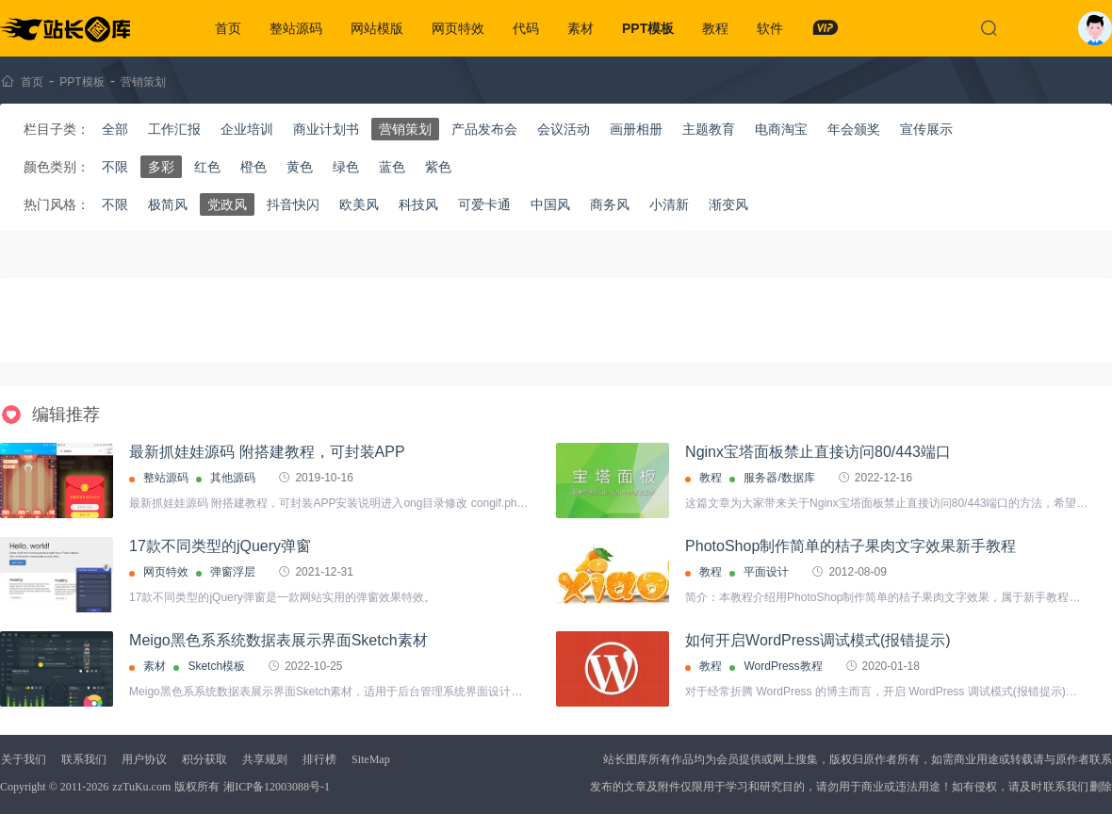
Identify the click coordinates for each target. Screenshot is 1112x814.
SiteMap (371, 759)
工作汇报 (174, 129)
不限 (115, 166)
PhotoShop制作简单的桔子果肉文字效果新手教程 (850, 546)
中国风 (550, 204)
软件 (770, 28)
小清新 (669, 204)
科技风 (418, 204)
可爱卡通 (484, 204)
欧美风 (359, 204)
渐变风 (728, 204)
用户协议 (144, 759)
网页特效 (458, 28)
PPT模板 (648, 28)
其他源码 (232, 477)
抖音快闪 (293, 204)
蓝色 (392, 166)
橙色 (253, 166)
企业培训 (247, 129)
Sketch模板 (216, 666)
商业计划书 (326, 129)
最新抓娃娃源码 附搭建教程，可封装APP (266, 452)
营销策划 (143, 82)
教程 (715, 28)
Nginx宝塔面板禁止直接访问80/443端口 (818, 452)
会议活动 (563, 129)
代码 (526, 28)
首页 (228, 28)
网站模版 (377, 28)
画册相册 (636, 129)
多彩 (161, 166)
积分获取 (204, 759)
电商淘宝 (781, 129)
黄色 (299, 166)
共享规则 (264, 759)
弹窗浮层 (232, 571)
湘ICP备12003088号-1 (276, 786)
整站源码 (296, 28)
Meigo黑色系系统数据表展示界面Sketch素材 (278, 640)
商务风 (610, 204)
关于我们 (23, 759)
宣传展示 (926, 129)
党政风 (227, 204)
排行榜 (319, 759)
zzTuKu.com (141, 786)
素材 (580, 28)
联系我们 (83, 759)
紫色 (438, 166)
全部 (115, 129)
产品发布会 (484, 129)
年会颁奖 (853, 129)
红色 (207, 166)
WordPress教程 (783, 666)
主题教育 (708, 129)
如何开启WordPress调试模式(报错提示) (818, 640)
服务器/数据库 (779, 477)
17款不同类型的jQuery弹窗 (220, 546)
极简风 (168, 204)
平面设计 (766, 571)
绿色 (346, 166)
